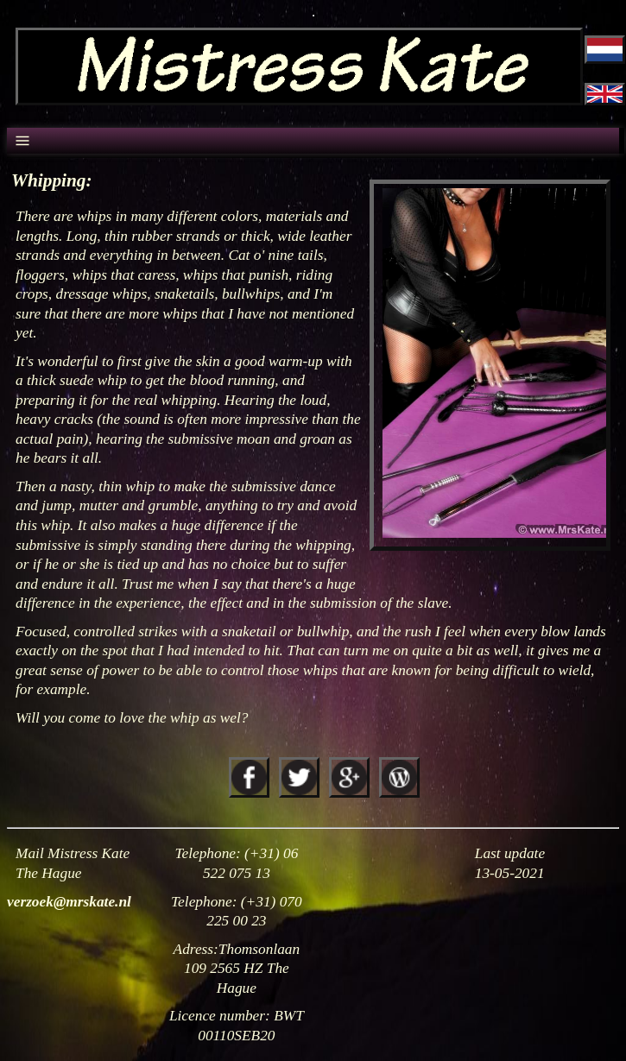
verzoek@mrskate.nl (69, 902)
